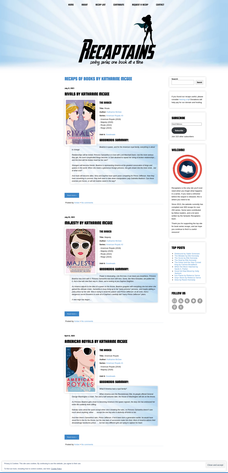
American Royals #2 (114, 244)
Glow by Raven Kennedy (184, 280)
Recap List (101, 4)
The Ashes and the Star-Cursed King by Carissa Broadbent (187, 263)
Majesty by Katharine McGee (88, 223)
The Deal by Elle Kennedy (185, 260)
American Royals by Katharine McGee (96, 341)
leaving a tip (184, 99)
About (85, 4)
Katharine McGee (114, 112)
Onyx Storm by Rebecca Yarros (187, 278)
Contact (160, 4)
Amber (77, 203)
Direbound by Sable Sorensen (187, 254)
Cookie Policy (56, 469)
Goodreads (110, 134)
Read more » (71, 195)
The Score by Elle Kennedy (185, 258)
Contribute (118, 4)
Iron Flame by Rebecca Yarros (187, 275)
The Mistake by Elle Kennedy (186, 256)
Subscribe (179, 130)
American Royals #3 (114, 116)
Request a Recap (140, 4)
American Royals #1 (114, 363)
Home (71, 4)
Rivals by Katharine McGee (87, 94)
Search (175, 79)
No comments (87, 203)
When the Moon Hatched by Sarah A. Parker (186, 268)
